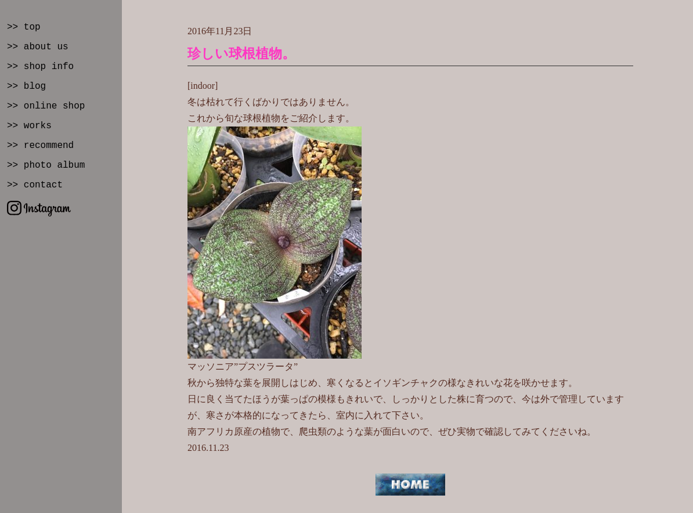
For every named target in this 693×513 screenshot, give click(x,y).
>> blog (26, 86)
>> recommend (40, 145)
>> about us (37, 47)
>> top (24, 27)
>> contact (35, 185)
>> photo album (46, 165)
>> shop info (40, 67)
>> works (29, 126)
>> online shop (46, 106)
